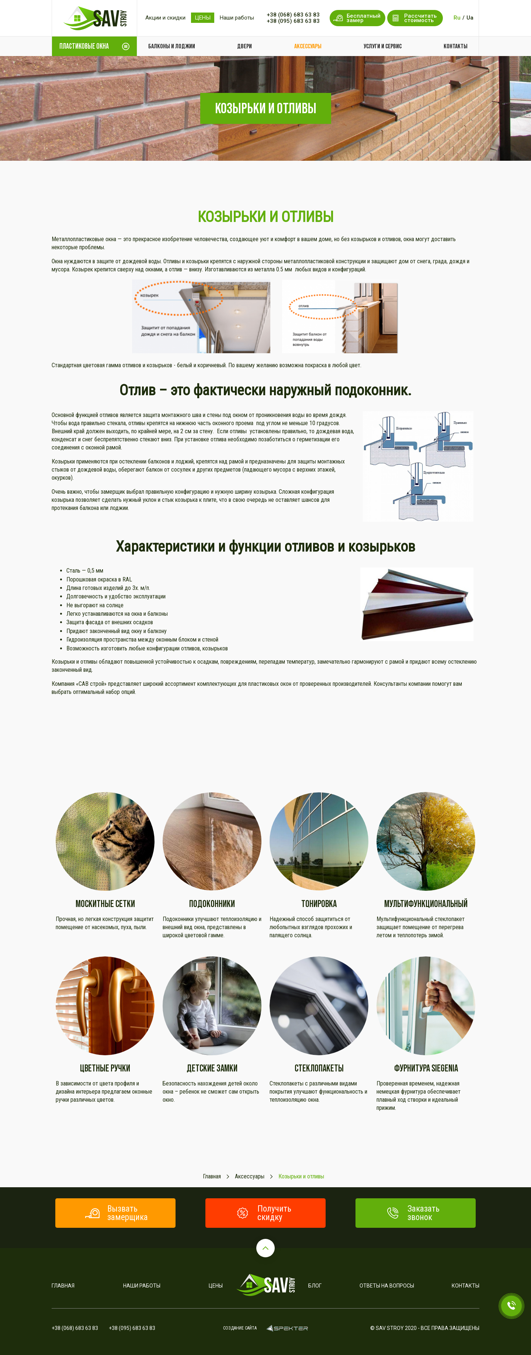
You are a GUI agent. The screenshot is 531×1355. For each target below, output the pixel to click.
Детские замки (212, 1068)
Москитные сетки (105, 903)
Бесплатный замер (357, 18)
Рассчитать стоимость (414, 18)
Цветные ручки (105, 1068)
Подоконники (212, 903)
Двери (244, 46)
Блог (315, 1286)
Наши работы (237, 17)
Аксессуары (308, 46)
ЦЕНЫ (203, 17)
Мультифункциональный (426, 903)
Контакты (456, 46)
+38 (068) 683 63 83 (293, 14)
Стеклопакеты (319, 1068)
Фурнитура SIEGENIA (426, 1068)
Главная (63, 1286)
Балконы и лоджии (171, 46)
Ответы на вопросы (387, 1286)
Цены (216, 1286)
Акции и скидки (165, 17)
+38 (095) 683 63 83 (293, 21)
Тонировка (319, 903)
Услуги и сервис (383, 46)
